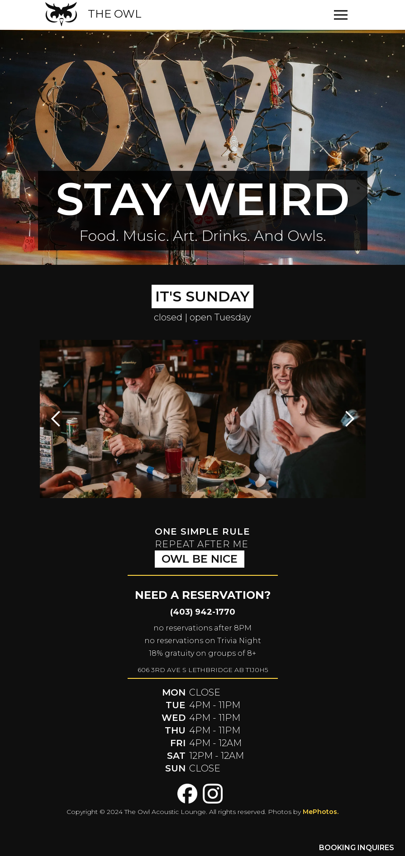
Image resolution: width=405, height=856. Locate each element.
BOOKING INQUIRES (356, 847)
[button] (343, 15)
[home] (93, 14)
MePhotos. (320, 812)
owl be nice (200, 558)
